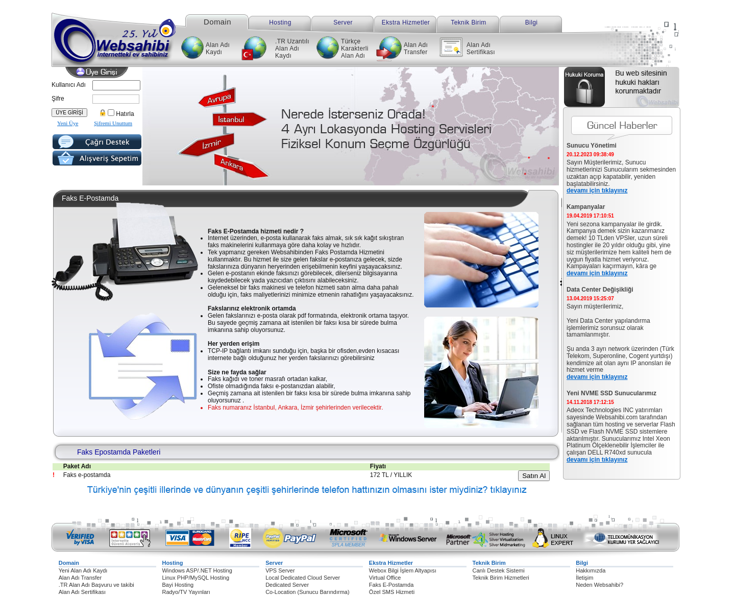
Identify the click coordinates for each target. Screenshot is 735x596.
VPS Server (280, 570)
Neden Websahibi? (599, 585)
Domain (217, 21)
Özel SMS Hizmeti (391, 592)
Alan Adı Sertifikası (481, 48)
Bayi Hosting (177, 585)
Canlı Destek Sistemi (499, 570)
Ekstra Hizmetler (406, 22)
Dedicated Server (287, 585)
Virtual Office (385, 578)
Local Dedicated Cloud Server (302, 578)
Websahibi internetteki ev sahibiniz (123, 36)
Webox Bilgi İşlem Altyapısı (402, 570)
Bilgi (531, 22)
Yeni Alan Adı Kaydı (83, 570)
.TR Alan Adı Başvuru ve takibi (96, 585)
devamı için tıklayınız (597, 190)
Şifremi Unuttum (113, 123)
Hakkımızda (590, 570)
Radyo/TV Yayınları (186, 592)
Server (343, 22)
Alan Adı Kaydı (218, 48)
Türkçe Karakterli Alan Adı (355, 48)
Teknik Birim (468, 22)
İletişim (584, 578)
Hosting (280, 22)
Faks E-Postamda (391, 585)
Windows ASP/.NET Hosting (197, 570)
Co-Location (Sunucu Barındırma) (307, 592)
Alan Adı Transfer (416, 48)
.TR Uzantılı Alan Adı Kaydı (292, 48)
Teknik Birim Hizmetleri (501, 578)
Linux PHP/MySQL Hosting (195, 578)
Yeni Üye (67, 123)
